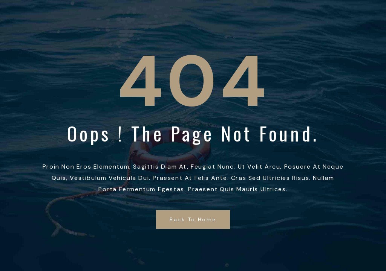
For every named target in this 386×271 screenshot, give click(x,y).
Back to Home (193, 219)
